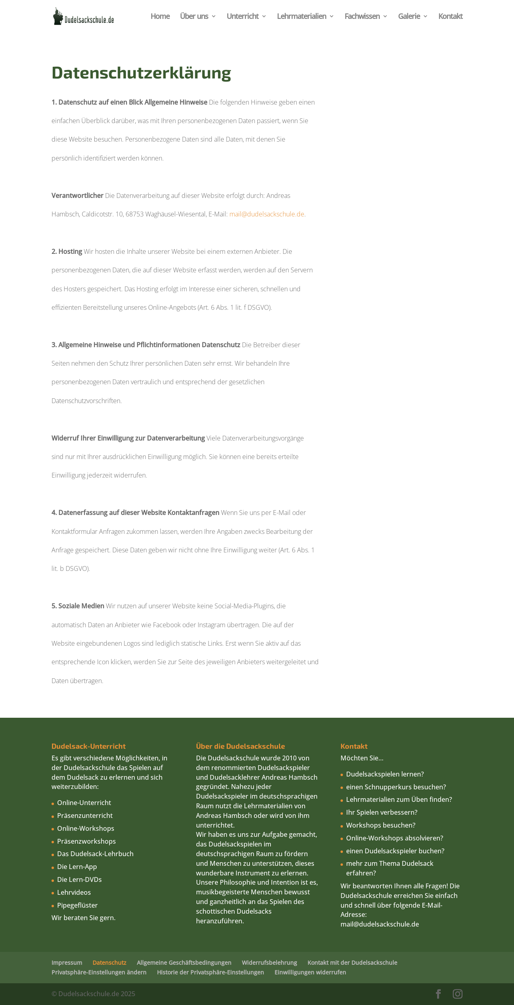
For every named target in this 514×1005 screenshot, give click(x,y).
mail (347, 924)
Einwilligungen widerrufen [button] (310, 972)
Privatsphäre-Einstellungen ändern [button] (99, 972)
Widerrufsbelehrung (269, 962)
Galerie (409, 17)
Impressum (67, 962)
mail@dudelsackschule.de (266, 214)
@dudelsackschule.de (386, 924)
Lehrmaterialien (301, 17)
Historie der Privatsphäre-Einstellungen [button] (210, 972)
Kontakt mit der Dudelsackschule (352, 962)
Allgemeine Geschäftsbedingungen (184, 962)
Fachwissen (362, 17)
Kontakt (450, 17)
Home (160, 17)
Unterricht (242, 17)
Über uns (194, 17)
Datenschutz (109, 962)
